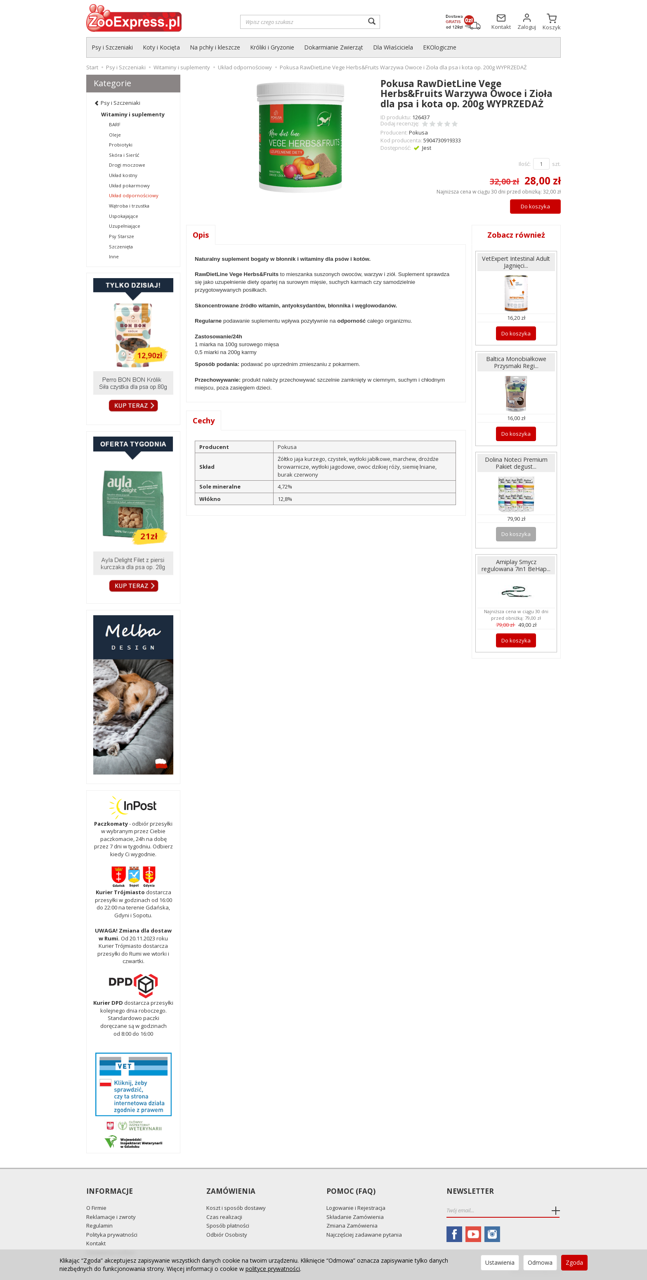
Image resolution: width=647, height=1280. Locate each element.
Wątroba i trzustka (129, 206)
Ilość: (525, 164)
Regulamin (99, 1225)
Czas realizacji (224, 1217)
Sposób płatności (227, 1225)
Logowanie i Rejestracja (355, 1208)
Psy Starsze (121, 236)
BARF (114, 124)
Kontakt (96, 1243)
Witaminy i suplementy (133, 114)
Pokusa (418, 132)
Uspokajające (123, 216)
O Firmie (96, 1208)
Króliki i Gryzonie (272, 47)
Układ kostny (123, 175)
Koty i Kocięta (161, 47)
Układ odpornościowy (133, 195)
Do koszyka (535, 206)
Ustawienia (500, 1262)
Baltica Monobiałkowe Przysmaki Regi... (516, 362)
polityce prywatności (273, 1269)
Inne (114, 256)
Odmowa (540, 1262)
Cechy (204, 420)
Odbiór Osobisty (226, 1234)
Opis (201, 235)
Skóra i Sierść (124, 155)
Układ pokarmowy (129, 185)
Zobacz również (516, 235)
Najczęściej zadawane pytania (364, 1234)
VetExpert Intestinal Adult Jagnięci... (516, 262)
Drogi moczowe (127, 165)
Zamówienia (230, 1191)
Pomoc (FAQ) (350, 1191)
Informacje (109, 1191)
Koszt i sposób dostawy (236, 1208)
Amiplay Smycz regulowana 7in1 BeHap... (516, 565)
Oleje (115, 135)
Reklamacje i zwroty (111, 1217)
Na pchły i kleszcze (215, 47)
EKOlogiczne (439, 47)
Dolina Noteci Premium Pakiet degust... (516, 463)
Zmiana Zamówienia (352, 1225)
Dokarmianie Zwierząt (333, 47)
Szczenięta (121, 246)
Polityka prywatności (111, 1234)
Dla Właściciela (393, 47)
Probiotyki (120, 145)
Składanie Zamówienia (355, 1217)
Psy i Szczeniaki (112, 47)
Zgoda (574, 1262)
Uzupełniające (124, 226)
